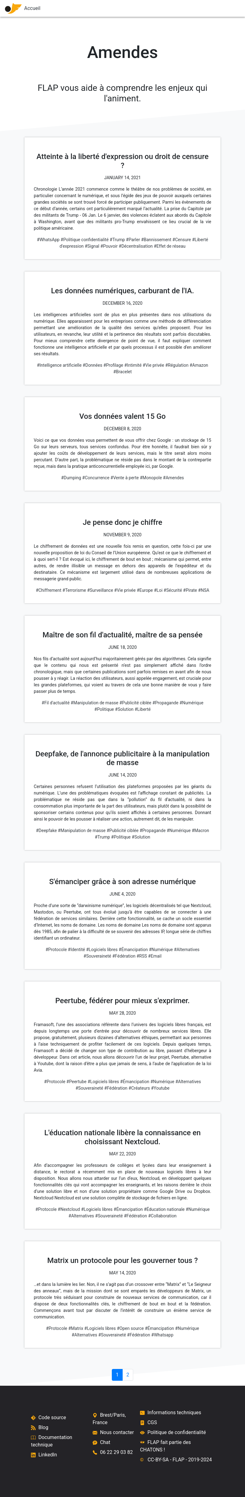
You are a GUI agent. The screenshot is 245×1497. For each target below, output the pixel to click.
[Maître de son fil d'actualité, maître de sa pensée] (122, 663)
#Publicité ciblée (135, 702)
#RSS (142, 956)
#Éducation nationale (164, 1209)
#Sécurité (173, 590)
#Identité (76, 949)
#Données (92, 365)
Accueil (21, 8)
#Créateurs (139, 1088)
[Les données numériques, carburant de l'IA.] (122, 321)
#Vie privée (153, 365)
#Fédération (124, 956)
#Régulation (176, 365)
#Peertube (76, 1081)
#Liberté (143, 709)
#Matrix (75, 1328)
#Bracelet (122, 371)
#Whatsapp (162, 1334)
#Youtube (160, 1088)
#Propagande (165, 702)
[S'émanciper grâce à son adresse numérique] (122, 909)
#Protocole (56, 949)
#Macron (200, 830)
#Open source (130, 1328)
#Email (154, 956)
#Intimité (133, 365)
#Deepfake (46, 830)
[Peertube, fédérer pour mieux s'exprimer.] (122, 1035)
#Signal (92, 246)
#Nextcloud (69, 1209)
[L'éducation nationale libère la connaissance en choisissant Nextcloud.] (122, 1165)
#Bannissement (156, 239)
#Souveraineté (97, 956)
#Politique (104, 709)
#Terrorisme (74, 590)
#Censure (182, 239)
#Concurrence (95, 477)
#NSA (203, 590)
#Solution (124, 709)
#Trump (117, 239)
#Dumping (71, 477)
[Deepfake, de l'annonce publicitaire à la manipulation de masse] (122, 786)
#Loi (158, 590)
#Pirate (190, 590)
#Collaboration (162, 1215)
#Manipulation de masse (94, 702)
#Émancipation (133, 949)
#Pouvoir (109, 246)
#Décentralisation (136, 246)
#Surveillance (100, 590)
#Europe (145, 590)
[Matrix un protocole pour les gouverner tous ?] (122, 1288)
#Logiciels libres (102, 949)
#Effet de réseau (169, 246)
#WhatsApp (48, 239)
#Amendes (173, 477)
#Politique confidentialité (85, 239)
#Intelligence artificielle (59, 365)
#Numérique (191, 702)
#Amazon (199, 365)
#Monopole (151, 477)
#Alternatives (186, 949)
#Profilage (113, 365)
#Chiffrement (48, 590)
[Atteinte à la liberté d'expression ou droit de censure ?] (122, 192)
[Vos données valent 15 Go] (122, 441)
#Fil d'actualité (55, 702)
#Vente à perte (125, 477)
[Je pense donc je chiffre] (122, 550)
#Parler (133, 239)
